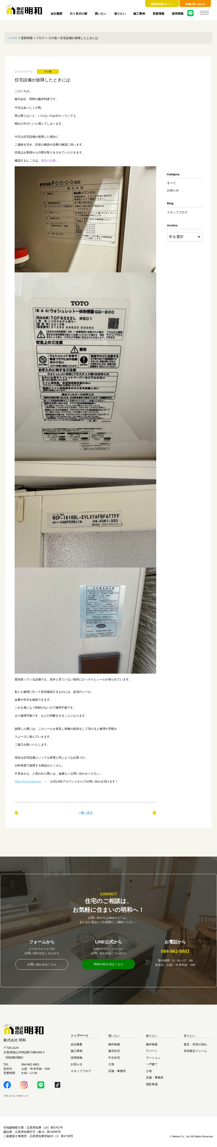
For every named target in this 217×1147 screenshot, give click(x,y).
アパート (152, 1051)
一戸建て (152, 1064)
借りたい (120, 13)
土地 (111, 1064)
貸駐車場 (152, 1084)
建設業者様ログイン (162, 4)
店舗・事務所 (117, 1071)
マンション (153, 1057)
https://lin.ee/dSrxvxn (28, 781)
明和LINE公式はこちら (109, 964)
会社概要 (56, 13)
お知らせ (173, 190)
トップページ (79, 1036)
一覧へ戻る (85, 812)
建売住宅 (114, 1051)
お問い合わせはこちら (42, 964)
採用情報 (177, 13)
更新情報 (158, 13)
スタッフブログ (177, 212)
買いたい (100, 13)
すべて (171, 183)
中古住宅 (114, 1057)
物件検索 (114, 1044)
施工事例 (139, 13)
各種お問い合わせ (195, 4)
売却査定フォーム (195, 1051)
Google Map (14, 1057)
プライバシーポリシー (15, 1096)
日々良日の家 (78, 13)
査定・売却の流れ (195, 1044)
